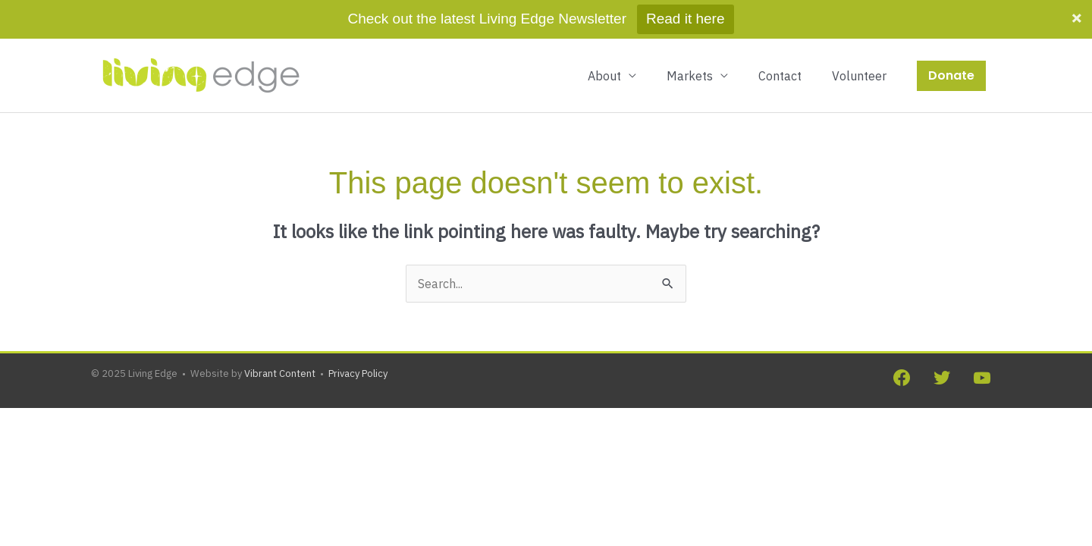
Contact (780, 37)
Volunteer (859, 37)
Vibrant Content (279, 334)
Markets (690, 37)
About (604, 37)
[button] (951, 37)
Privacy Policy (358, 334)
